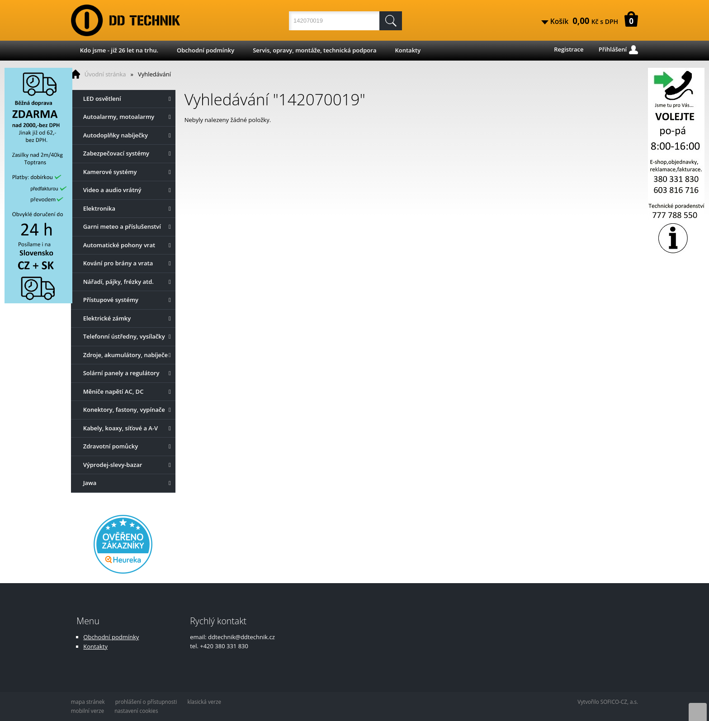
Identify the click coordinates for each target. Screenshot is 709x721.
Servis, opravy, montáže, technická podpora (314, 50)
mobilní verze (87, 710)
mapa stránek (88, 701)
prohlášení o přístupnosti (146, 701)
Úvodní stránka (105, 74)
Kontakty (408, 50)
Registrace (568, 49)
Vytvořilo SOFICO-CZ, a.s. (607, 701)
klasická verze (205, 701)
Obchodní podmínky (205, 50)
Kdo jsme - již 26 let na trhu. (119, 50)
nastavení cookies (136, 710)
